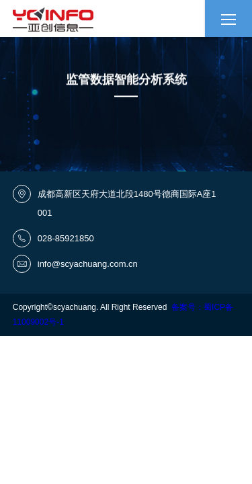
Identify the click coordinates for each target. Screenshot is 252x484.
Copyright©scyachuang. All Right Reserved (92, 307)
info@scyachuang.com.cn (88, 264)
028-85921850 (66, 238)
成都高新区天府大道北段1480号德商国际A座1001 (127, 203)
